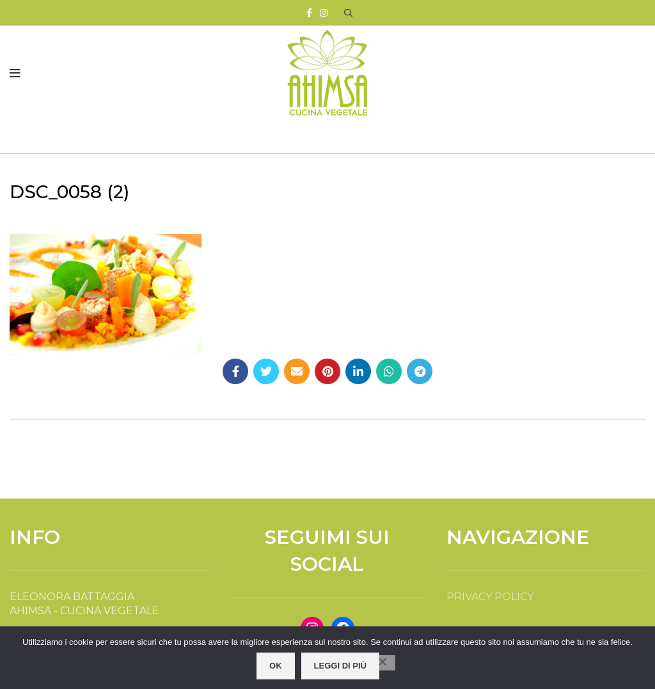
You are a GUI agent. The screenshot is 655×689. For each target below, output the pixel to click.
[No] (382, 662)
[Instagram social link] (323, 12)
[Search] (348, 13)
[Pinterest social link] (327, 371)
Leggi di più (340, 665)
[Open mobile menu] (15, 73)
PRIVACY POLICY (489, 597)
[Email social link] (297, 371)
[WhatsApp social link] (389, 371)
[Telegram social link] (419, 371)
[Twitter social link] (266, 371)
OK (275, 665)
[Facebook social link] (309, 12)
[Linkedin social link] (358, 371)
